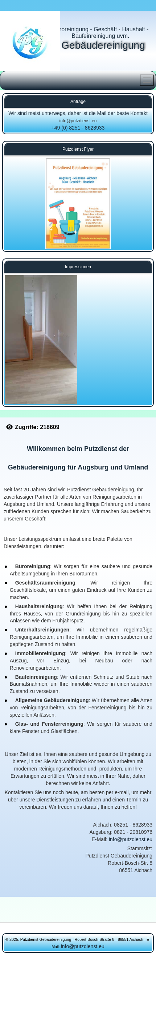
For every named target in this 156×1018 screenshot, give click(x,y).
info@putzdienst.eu (78, 120)
